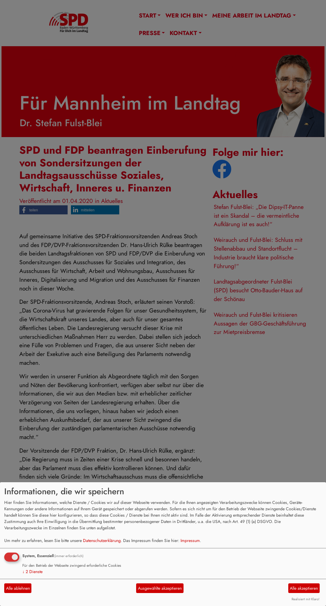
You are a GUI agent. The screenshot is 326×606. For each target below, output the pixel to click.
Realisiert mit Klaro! (305, 599)
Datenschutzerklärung (102, 540)
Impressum (190, 540)
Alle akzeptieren (304, 588)
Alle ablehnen (18, 588)
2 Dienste (32, 572)
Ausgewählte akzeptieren (160, 588)
